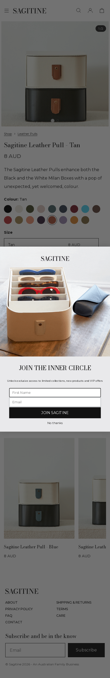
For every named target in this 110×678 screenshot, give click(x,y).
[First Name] (55, 392)
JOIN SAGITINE (55, 412)
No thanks (54, 422)
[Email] (55, 402)
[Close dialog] (105, 251)
